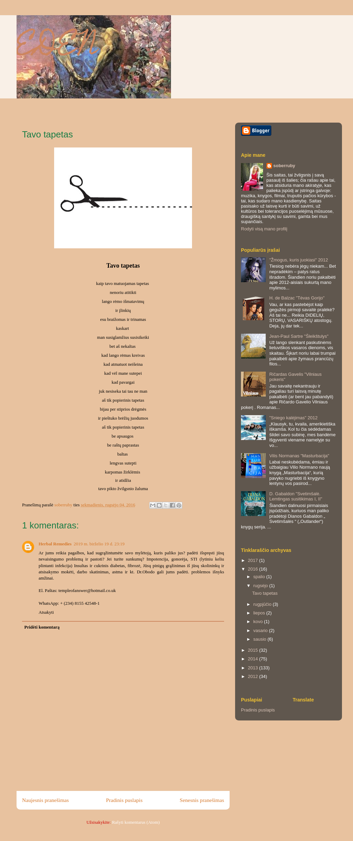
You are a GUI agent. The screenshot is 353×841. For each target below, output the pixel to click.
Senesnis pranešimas (202, 800)
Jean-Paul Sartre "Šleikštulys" (299, 336)
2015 (253, 650)
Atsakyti (46, 612)
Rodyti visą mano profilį (264, 228)
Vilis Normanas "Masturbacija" (299, 455)
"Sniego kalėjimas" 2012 (293, 417)
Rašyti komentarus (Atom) (136, 822)
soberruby (284, 165)
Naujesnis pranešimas (45, 800)
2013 (253, 667)
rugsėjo (261, 585)
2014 (253, 658)
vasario (261, 630)
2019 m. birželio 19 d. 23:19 (99, 543)
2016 (253, 569)
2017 (253, 560)
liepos (259, 612)
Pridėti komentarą (42, 627)
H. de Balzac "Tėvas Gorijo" (296, 297)
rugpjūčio (263, 604)
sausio (260, 639)
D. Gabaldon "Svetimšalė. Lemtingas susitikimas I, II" (295, 496)
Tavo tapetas (265, 593)
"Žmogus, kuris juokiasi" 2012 (298, 259)
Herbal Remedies (55, 543)
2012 (253, 676)
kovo (258, 621)
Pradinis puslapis (124, 800)
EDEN (57, 48)
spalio (259, 576)
